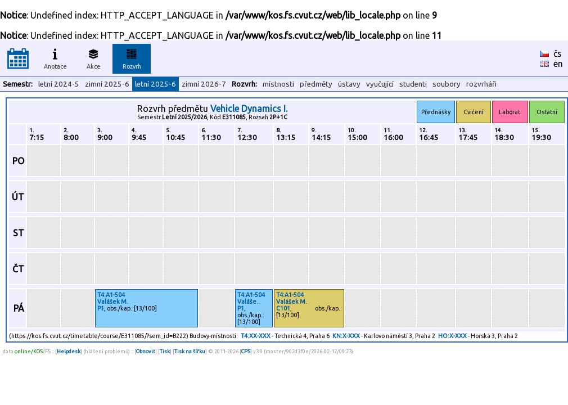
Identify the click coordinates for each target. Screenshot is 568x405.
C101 (283, 308)
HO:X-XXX (452, 335)
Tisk (165, 351)
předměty (316, 84)
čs (557, 53)
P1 (100, 308)
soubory (446, 84)
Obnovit (145, 351)
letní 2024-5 (58, 84)
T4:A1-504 (111, 294)
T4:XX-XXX (256, 335)
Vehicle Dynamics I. (248, 109)
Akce (93, 57)
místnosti (278, 84)
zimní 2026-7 (204, 84)
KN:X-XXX (346, 335)
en (558, 63)
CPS (245, 351)
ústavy (349, 84)
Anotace (55, 57)
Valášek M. (112, 301)
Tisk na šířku (189, 351)
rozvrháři (481, 84)
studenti (413, 84)
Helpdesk (68, 351)
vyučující (380, 84)
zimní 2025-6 (107, 84)
